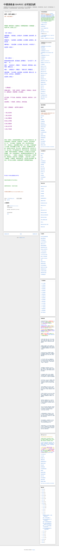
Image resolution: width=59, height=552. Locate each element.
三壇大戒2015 (43, 454)
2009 (43, 503)
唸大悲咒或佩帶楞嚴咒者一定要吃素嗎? (47, 529)
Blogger (33, 549)
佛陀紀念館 (43, 169)
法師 (41, 159)
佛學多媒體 (51, 15)
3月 (43, 534)
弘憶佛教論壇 (43, 160)
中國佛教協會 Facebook (45, 50)
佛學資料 (42, 115)
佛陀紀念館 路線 (44, 217)
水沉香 (42, 442)
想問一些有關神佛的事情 (47, 521)
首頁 (21, 233)
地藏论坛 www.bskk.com (45, 60)
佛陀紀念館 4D (43, 205)
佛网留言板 (43, 98)
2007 (43, 540)
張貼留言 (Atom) (22, 237)
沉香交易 (50, 442)
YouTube (44, 254)
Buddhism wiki (43, 324)
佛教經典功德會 (43, 272)
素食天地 (42, 139)
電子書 (42, 157)
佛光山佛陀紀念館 (44, 219)
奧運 (41, 155)
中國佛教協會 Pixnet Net (45, 55)
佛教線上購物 (43, 144)
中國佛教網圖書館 (49, 16)
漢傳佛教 (42, 119)
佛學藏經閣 (43, 130)
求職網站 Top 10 (44, 24)
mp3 (44, 249)
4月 (43, 532)
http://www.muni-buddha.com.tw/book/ (47, 146)
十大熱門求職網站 (44, 22)
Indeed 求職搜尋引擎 (44, 28)
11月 (44, 506)
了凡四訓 (52, 14)
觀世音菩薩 (43, 168)
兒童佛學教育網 (43, 132)
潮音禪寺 (42, 451)
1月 (43, 537)
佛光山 (42, 222)
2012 (43, 498)
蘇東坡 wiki (43, 171)
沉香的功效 (46, 442)
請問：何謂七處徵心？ (47, 517)
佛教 (41, 117)
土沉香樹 (47, 444)
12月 (44, 504)
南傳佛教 (42, 193)
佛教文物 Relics (43, 71)
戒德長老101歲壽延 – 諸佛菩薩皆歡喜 (47, 516)
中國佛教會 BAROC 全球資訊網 (19, 4)
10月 (44, 507)
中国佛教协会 (43, 57)
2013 (43, 497)
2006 (43, 542)
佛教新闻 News (43, 78)
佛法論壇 (42, 128)
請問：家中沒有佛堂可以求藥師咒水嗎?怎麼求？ (47, 524)
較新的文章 (6, 233)
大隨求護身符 (43, 177)
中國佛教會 (43, 121)
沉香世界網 (44, 445)
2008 (43, 539)
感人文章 (42, 166)
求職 (41, 33)
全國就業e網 (43, 26)
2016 (43, 492)
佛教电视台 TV (43, 75)
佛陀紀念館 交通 (44, 186)
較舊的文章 (35, 233)
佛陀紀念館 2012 (44, 210)
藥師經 (42, 15)
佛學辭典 (42, 188)
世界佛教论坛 (43, 91)
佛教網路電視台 (43, 198)
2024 (43, 489)
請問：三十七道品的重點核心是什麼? (47, 526)
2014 (43, 495)
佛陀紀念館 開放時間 (44, 214)
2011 (43, 500)
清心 (41, 207)
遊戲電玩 (42, 153)
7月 (43, 512)
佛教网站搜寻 (43, 82)
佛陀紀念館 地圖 (44, 212)
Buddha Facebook (44, 258)
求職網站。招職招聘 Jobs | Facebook (47, 38)
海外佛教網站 (43, 141)
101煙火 (42, 173)
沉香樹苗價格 (50, 443)
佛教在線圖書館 (46, 15)
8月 (43, 510)
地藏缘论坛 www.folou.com (45, 62)
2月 (43, 535)
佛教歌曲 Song (43, 69)
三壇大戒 (42, 456)
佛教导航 (42, 77)
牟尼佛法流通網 (43, 270)
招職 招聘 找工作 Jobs (45, 31)
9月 (43, 509)
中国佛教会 (43, 58)
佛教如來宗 (43, 123)
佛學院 (42, 470)
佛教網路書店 (43, 137)
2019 (43, 490)
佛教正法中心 (43, 93)
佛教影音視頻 (43, 126)
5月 (43, 531)
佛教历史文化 (43, 89)
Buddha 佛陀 (50, 452)
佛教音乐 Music (43, 66)
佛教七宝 (42, 87)
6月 (43, 513)
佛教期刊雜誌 (43, 135)
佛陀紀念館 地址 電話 (44, 224)
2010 (43, 501)
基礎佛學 (42, 164)
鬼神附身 (42, 175)
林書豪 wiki (43, 457)
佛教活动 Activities (44, 73)
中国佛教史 (43, 64)
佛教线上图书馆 (43, 84)
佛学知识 (42, 86)
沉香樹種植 (46, 443)
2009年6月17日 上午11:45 (14, 205)
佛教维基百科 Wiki (44, 80)
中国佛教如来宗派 (44, 95)
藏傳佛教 (42, 195)
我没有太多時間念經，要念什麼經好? (47, 520)
